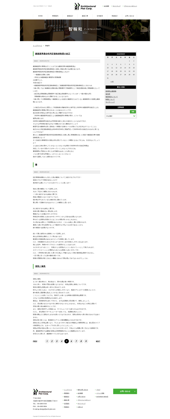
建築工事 (85, 16)
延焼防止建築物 (111, 91)
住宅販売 (100, 16)
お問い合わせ (129, 16)
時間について (110, 99)
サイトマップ (116, 6)
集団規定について (112, 97)
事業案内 (55, 16)
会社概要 (106, 6)
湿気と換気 (40, 266)
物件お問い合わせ (83, 390)
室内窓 (108, 94)
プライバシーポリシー (130, 6)
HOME (40, 16)
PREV (35, 341)
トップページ (37, 46)
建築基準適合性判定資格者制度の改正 (52, 54)
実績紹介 (115, 16)
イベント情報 (100, 393)
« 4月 (112, 81)
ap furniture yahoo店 (102, 396)
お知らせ (80, 407)
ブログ (98, 390)
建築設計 (70, 16)
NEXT (98, 341)
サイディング (110, 102)
